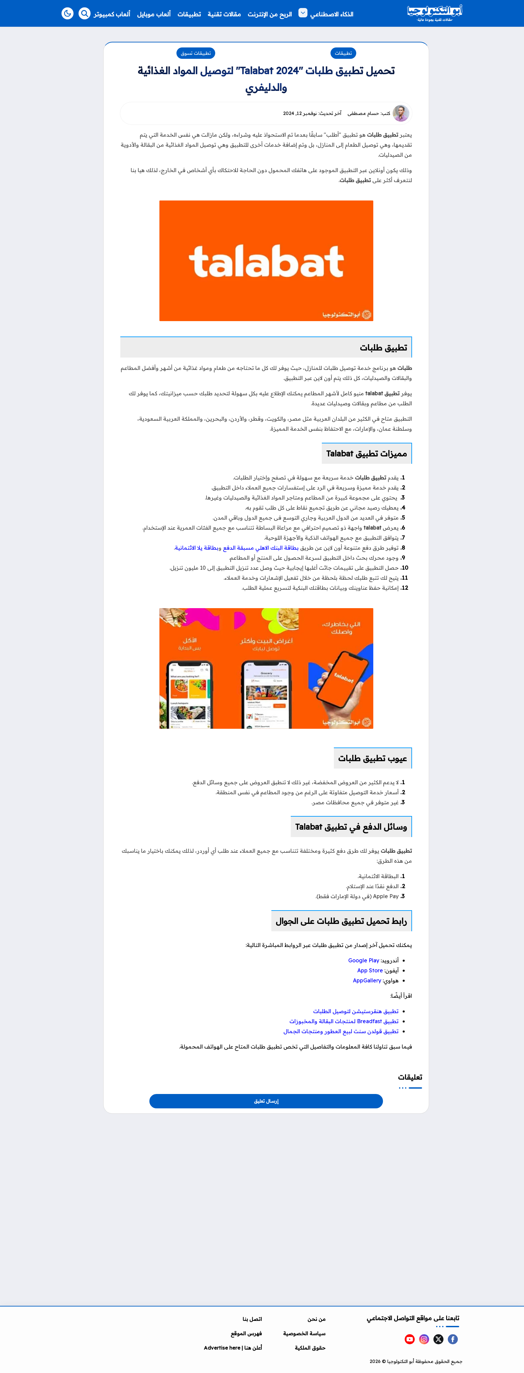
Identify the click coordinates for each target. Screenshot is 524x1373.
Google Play (363, 960)
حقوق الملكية (310, 1348)
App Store (370, 970)
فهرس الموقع (246, 1333)
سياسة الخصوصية (304, 1333)
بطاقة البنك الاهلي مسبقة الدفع (261, 547)
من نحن (316, 1319)
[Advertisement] (266, 1160)
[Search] (85, 13)
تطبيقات (343, 53)
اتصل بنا (252, 1319)
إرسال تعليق (266, 1101)
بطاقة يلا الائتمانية (197, 547)
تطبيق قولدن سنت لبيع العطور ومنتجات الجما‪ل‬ (341, 1031)
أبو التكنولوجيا (400, 1361)
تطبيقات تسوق (196, 53)
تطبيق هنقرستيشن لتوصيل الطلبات (356, 1011)
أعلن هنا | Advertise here (233, 1348)
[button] (67, 13)
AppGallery (367, 980)
